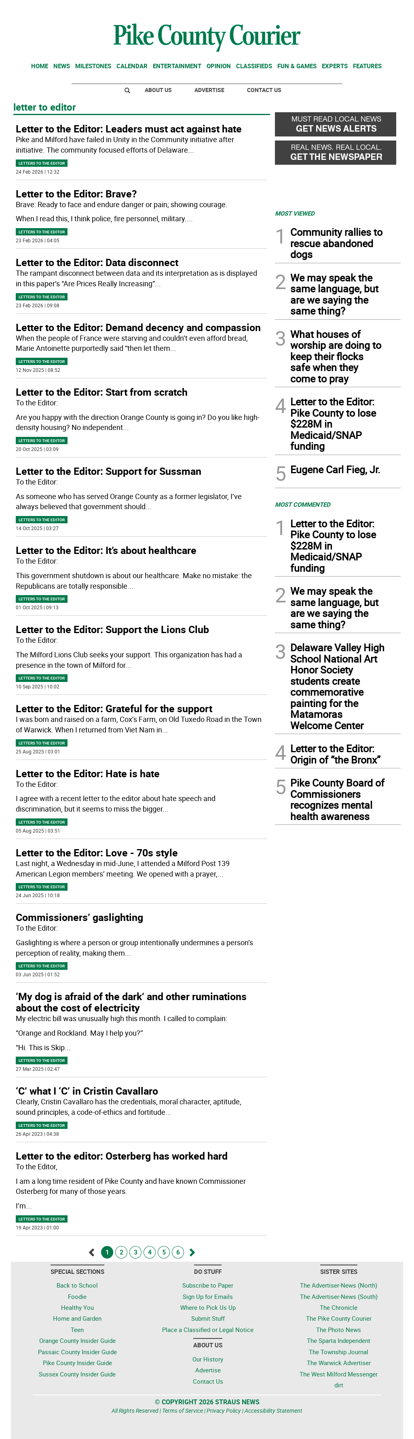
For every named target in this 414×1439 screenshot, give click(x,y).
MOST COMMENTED (302, 504)
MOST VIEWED (295, 213)
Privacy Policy (224, 1410)
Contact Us (264, 90)
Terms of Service (182, 1410)
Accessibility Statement (273, 1410)
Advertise (209, 90)
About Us (158, 90)
